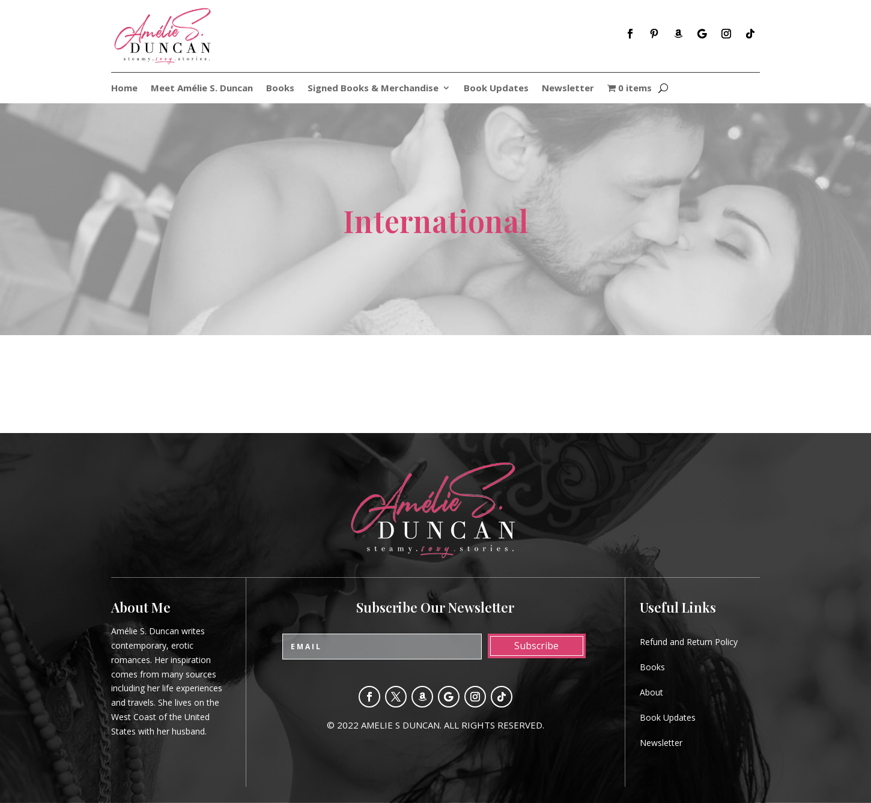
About (651, 692)
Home (124, 88)
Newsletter (568, 88)
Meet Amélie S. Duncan (202, 88)
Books (280, 88)
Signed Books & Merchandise (373, 88)
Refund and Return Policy (689, 641)
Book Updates (496, 88)
